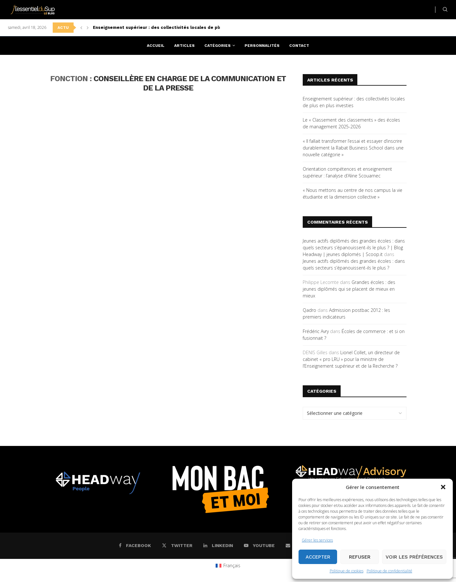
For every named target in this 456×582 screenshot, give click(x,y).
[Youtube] (259, 545)
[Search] (445, 9)
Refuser (360, 557)
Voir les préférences (414, 557)
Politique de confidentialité (389, 571)
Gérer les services (317, 540)
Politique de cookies (346, 571)
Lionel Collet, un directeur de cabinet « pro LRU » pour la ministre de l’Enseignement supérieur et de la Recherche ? (351, 359)
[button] (443, 487)
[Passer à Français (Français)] (228, 565)
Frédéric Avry (316, 331)
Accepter (318, 557)
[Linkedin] (218, 545)
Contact (299, 45)
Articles (184, 45)
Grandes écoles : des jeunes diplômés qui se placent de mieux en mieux (349, 289)
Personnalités (262, 45)
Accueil (156, 45)
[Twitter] (177, 545)
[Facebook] (135, 545)
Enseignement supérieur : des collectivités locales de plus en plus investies (178, 27)
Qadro (309, 310)
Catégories (217, 45)
